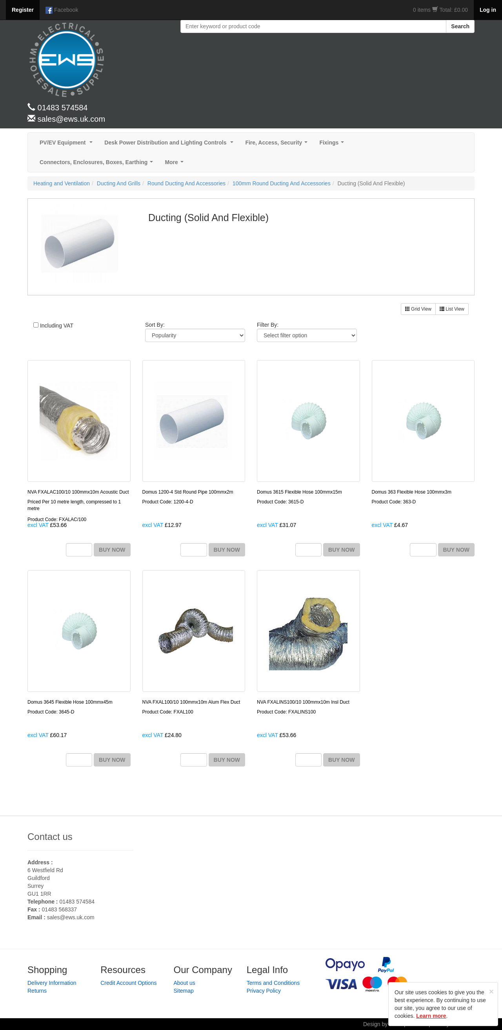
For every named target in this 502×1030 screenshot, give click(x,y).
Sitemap (184, 991)
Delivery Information (51, 983)
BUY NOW (112, 550)
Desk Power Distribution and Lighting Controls (170, 144)
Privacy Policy (264, 991)
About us (184, 983)
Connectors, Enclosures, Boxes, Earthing (98, 164)
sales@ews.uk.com (71, 917)
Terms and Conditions (273, 983)
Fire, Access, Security (278, 144)
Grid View (418, 309)
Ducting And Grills (118, 183)
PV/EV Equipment (68, 144)
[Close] (491, 991)
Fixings (333, 144)
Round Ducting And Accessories (186, 183)
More (175, 164)
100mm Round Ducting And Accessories (282, 183)
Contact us (50, 836)
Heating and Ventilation (61, 183)
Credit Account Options (128, 983)
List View (452, 309)
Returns (37, 991)
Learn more (431, 1016)
